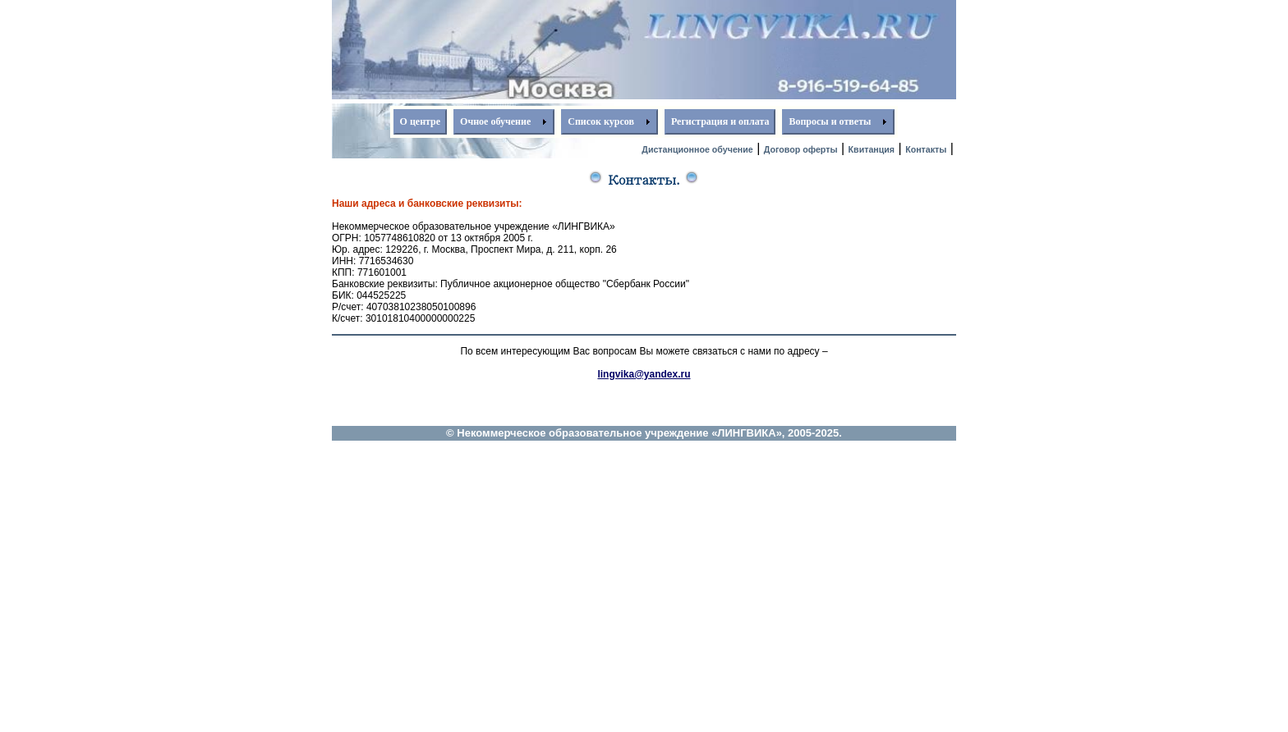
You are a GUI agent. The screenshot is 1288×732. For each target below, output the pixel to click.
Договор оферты (801, 149)
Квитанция (872, 149)
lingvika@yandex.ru (643, 374)
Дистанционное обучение (697, 149)
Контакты (925, 149)
